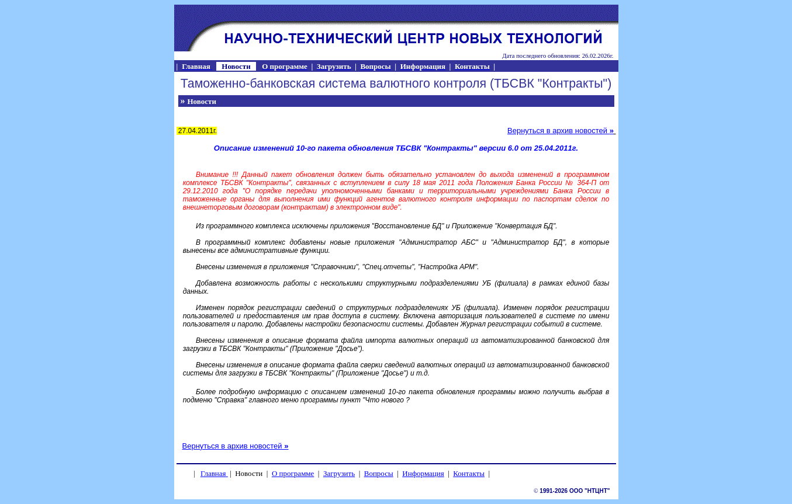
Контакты (469, 473)
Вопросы (378, 473)
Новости (202, 101)
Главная (213, 473)
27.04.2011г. (197, 131)
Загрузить (339, 473)
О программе (293, 473)
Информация (423, 473)
